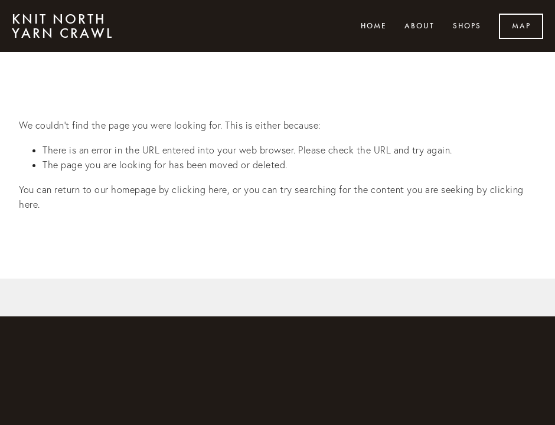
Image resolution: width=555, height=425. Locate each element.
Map (521, 26)
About (419, 26)
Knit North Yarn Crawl (62, 26)
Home (374, 26)
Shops (467, 26)
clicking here (199, 189)
